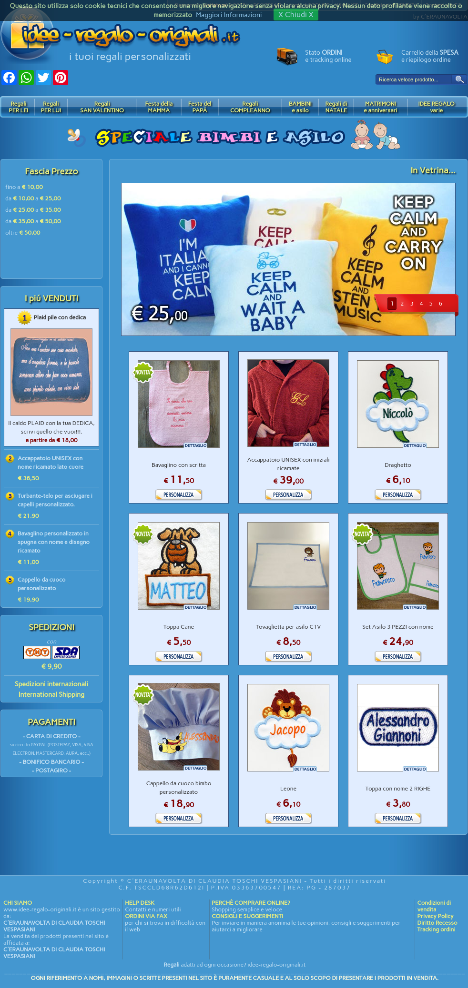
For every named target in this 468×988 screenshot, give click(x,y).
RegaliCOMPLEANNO (250, 107)
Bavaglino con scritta (179, 465)
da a (33, 198)
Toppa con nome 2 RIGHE (398, 788)
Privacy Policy (435, 916)
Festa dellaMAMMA (159, 107)
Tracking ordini (436, 929)
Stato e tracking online (328, 56)
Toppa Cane (178, 626)
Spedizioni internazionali (51, 684)
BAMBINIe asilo (300, 107)
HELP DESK (139, 902)
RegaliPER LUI (51, 107)
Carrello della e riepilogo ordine (429, 56)
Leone (288, 788)
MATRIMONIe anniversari (380, 107)
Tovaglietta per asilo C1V (288, 626)
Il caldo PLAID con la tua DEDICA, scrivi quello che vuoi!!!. (51, 432)
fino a (24, 187)
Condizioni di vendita (434, 906)
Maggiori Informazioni (229, 15)
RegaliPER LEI (18, 107)
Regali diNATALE (336, 107)
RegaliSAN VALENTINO (102, 107)
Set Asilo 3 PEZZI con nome (397, 626)
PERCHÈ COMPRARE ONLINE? (251, 902)
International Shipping (51, 695)
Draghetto (398, 465)
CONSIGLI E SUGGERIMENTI (247, 916)
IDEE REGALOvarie (436, 107)
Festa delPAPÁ (200, 107)
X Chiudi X (296, 14)
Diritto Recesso (437, 922)
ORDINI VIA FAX (146, 916)
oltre (22, 232)
